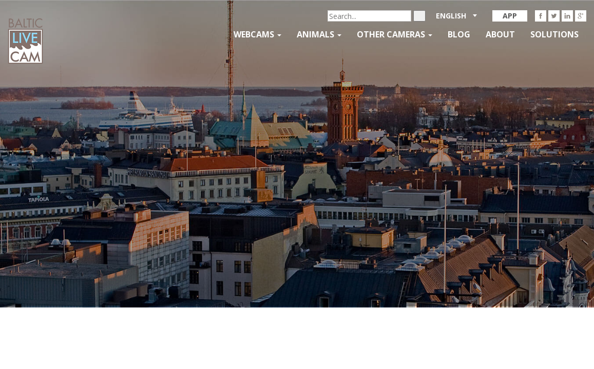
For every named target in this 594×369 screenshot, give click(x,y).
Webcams (257, 34)
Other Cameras (394, 34)
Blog (459, 34)
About (500, 34)
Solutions (554, 34)
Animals (319, 34)
